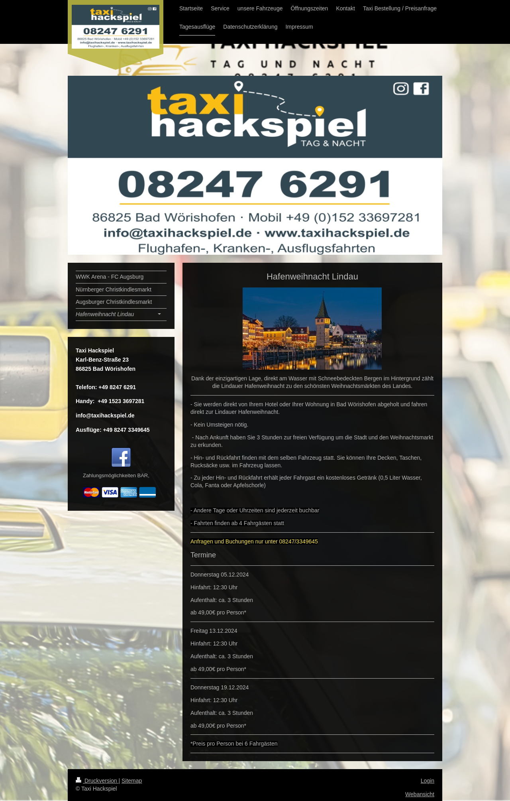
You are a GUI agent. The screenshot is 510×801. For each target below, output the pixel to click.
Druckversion (97, 780)
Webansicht (419, 794)
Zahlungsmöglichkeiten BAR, (116, 475)
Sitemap (132, 780)
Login (427, 780)
